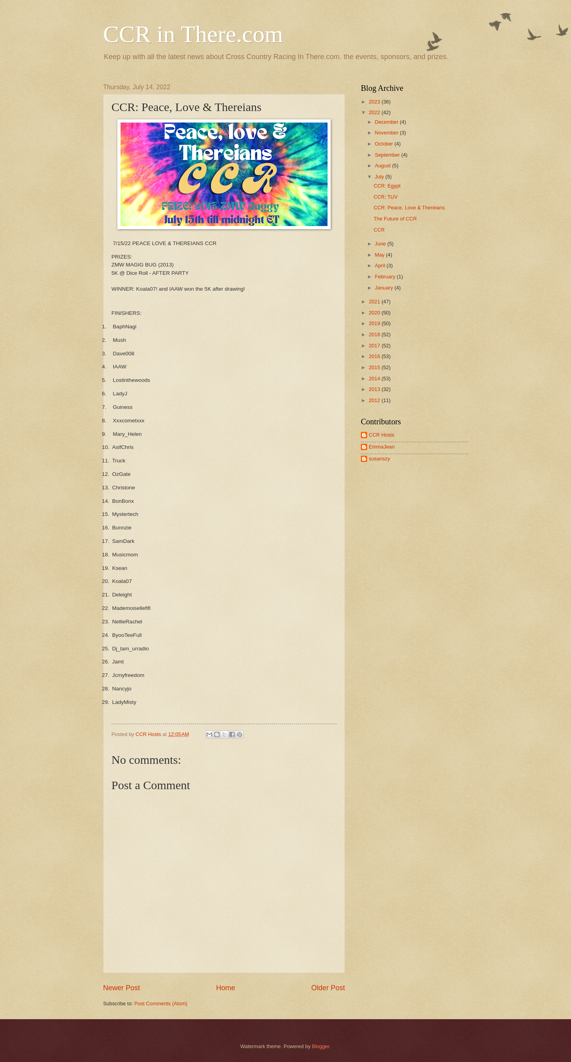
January (384, 288)
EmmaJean (382, 447)
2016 (375, 356)
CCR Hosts (381, 435)
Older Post (328, 988)
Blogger (321, 1046)
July (380, 177)
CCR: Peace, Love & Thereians (409, 208)
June (381, 244)
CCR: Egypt (387, 186)
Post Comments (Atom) (161, 1003)
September (388, 155)
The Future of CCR (395, 219)
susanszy (379, 459)
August (383, 166)
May (380, 255)
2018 (375, 334)
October (384, 144)
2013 (375, 389)
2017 (375, 346)
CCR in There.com (193, 34)
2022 (375, 112)
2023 (375, 102)
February (386, 277)
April (380, 265)
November (387, 133)
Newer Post (121, 988)
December (387, 122)
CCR (379, 230)
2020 (375, 313)
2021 (375, 302)
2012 (375, 400)
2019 (375, 323)
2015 (375, 367)
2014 (375, 378)
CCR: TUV (386, 197)
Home (225, 988)
